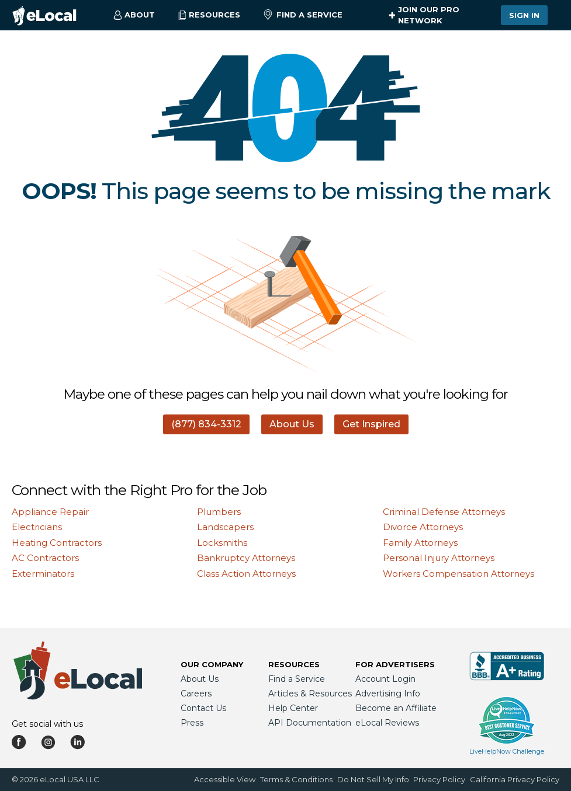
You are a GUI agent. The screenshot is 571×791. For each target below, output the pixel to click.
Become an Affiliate (396, 708)
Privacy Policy (439, 779)
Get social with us (47, 724)
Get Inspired (371, 424)
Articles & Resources (310, 693)
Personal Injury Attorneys (438, 557)
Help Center (293, 708)
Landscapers (225, 526)
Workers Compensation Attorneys (458, 573)
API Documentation (309, 722)
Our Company (212, 664)
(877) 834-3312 (206, 424)
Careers (196, 693)
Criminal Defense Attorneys (444, 511)
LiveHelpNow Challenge (506, 751)
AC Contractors (45, 557)
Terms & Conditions (296, 779)
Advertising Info (387, 693)
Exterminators (43, 573)
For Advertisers (395, 664)
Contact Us (203, 708)
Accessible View (224, 779)
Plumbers (219, 511)
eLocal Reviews (387, 722)
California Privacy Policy (514, 779)
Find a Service (303, 15)
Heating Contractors (57, 542)
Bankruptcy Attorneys (246, 557)
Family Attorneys (420, 542)
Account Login (385, 679)
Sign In (524, 15)
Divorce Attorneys (423, 526)
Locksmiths (222, 542)
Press (192, 722)
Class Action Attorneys (246, 573)
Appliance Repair (50, 511)
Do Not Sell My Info (373, 779)
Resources (294, 664)
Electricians (37, 526)
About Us (291, 424)
